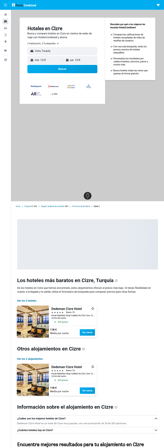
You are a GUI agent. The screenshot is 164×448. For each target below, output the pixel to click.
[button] (5, 4)
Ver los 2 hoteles (26, 300)
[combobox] (43, 43)
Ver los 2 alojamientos (30, 358)
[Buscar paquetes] (5, 35)
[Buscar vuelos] (5, 15)
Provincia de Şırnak (80, 206)
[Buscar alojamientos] (5, 21)
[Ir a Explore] (5, 41)
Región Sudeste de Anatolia (52, 206)
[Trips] (5, 50)
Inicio (18, 206)
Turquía (27, 206)
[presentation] (116, 280)
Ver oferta (87, 332)
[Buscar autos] (5, 28)
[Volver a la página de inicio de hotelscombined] (24, 4)
